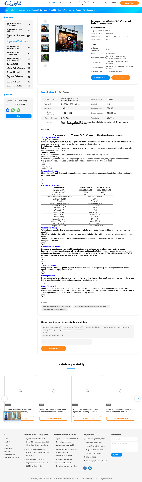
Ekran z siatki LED (18, 82)
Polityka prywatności (11, 457)
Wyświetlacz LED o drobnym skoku (18, 53)
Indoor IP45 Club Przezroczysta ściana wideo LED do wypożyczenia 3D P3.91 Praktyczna (66, 452)
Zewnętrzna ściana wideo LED (18, 36)
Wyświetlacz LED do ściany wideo (18, 24)
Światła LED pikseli (18, 72)
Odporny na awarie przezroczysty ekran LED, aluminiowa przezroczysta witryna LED (66, 442)
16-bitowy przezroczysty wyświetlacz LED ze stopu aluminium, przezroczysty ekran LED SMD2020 (66, 463)
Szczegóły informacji (48, 92)
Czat (18, 116)
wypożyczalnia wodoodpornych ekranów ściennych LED (91, 306)
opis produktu (64, 92)
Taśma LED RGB (18, 64)
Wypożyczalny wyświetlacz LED (18, 42)
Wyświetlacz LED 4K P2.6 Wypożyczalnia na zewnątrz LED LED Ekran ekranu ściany (37, 463)
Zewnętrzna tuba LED (18, 86)
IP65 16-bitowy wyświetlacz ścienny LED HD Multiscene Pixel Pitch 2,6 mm (37, 452)
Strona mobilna (9, 454)
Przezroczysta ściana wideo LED (18, 30)
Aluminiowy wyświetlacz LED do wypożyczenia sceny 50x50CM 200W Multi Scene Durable (85, 411)
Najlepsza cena (100, 77)
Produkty (7, 442)
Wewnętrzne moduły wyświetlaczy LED (18, 59)
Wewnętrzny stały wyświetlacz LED (18, 47)
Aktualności (8, 448)
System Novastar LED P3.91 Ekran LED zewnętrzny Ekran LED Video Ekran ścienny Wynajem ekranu (37, 442)
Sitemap (7, 451)
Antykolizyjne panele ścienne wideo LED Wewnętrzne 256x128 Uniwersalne (120, 411)
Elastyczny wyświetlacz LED (18, 77)
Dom (6, 439)
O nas (6, 445)
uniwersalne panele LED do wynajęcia (54, 309)
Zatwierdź (54, 348)
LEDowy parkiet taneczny (18, 68)
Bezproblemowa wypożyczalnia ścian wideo (56, 306)
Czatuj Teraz (129, 3)
